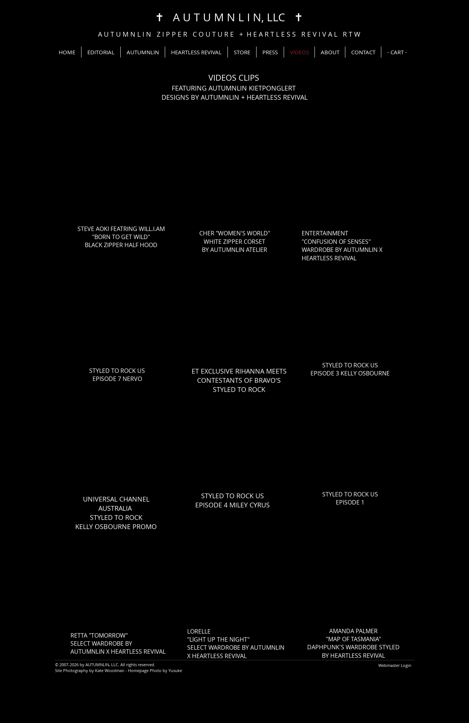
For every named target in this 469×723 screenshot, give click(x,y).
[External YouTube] (121, 172)
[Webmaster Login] (394, 665)
